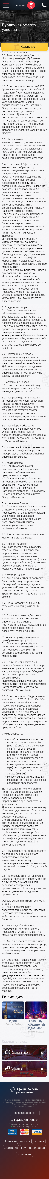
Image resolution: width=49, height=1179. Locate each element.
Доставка (11, 1148)
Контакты (24, 1154)
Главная (11, 1141)
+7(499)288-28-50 (26, 1120)
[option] (13, 1013)
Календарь (28, 46)
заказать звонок (24, 1112)
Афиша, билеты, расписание (24, 1090)
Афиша (20, 5)
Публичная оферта (20, 1104)
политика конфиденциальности (26, 1105)
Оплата (39, 1141)
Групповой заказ (33, 1148)
